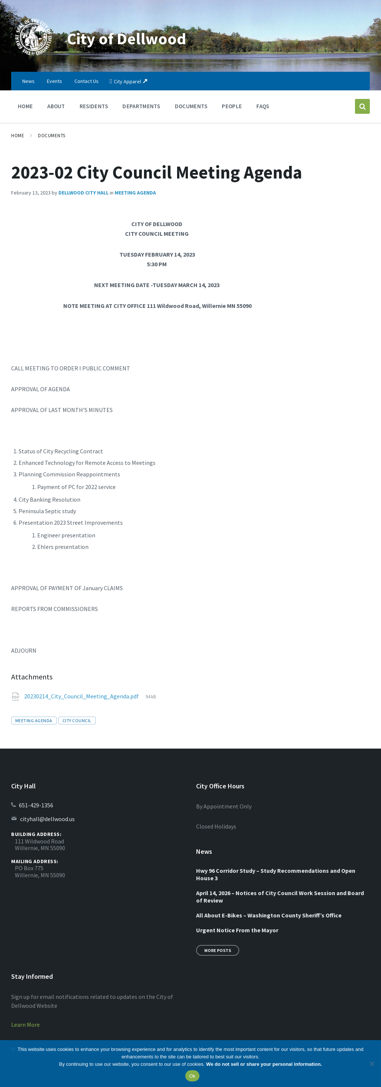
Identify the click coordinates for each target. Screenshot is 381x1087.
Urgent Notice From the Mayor (237, 930)
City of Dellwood (132, 38)
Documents (51, 135)
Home (17, 135)
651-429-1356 (36, 805)
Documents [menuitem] (191, 106)
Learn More (25, 1024)
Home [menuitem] (25, 106)
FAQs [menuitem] (262, 106)
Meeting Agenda (135, 192)
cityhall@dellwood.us (47, 819)
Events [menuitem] (54, 81)
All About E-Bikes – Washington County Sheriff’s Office (269, 915)
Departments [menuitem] (141, 106)
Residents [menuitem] (94, 106)
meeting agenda (33, 720)
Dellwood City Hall (83, 192)
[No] (371, 1063)
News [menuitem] (28, 81)
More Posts (217, 950)
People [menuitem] (232, 106)
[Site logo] (33, 57)
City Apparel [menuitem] (127, 81)
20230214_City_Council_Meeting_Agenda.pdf (82, 696)
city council (77, 720)
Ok (192, 1076)
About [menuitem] (56, 106)
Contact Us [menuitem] (86, 81)
